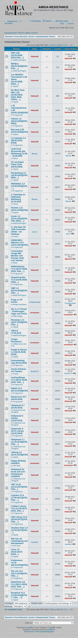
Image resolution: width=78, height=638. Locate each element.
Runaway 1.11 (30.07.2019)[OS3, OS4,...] (19, 322)
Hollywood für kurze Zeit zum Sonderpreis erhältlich (18, 473)
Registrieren (11, 21)
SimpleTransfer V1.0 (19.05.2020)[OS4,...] (19, 279)
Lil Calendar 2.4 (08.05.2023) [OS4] (18, 140)
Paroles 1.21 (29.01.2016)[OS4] (19, 209)
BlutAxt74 (35, 371)
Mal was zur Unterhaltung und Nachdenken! (19, 541)
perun (34, 232)
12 (71, 45)
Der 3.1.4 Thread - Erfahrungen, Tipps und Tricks (19, 311)
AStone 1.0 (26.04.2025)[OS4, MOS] (19, 121)
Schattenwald (34, 302)
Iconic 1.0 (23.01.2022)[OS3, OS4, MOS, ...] (19, 218)
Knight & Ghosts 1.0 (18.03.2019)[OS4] (19, 352)
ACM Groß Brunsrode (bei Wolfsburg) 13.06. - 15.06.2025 (19, 152)
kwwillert (34, 542)
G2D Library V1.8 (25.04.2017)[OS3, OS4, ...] (19, 519)
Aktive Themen (32, 33)
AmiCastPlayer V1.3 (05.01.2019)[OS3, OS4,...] (19, 379)
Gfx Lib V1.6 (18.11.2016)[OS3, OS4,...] (19, 573)
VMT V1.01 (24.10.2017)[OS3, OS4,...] (19, 486)
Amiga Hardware (20, 304)
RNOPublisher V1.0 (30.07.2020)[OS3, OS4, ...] (19, 268)
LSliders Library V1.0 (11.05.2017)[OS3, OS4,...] (19, 508)
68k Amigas (18, 316)
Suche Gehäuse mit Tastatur (18, 370)
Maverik (34, 257)
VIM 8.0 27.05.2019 (16, 332)
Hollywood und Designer (18, 411)
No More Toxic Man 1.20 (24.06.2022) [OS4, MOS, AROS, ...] (18, 95)
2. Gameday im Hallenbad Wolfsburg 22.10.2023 (18, 198)
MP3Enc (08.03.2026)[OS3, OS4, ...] (19, 66)
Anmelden (12, 22)
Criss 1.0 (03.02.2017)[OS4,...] (16, 551)
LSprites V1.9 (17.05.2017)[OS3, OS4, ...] (19, 497)
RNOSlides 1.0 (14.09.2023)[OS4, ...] (19, 186)
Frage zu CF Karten (17, 301)
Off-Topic (17, 466)
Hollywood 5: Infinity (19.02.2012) (17, 418)
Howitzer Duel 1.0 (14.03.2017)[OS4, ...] (19, 530)
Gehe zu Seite (55, 45)
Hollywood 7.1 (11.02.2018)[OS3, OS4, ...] (19, 441)
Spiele (15, 86)
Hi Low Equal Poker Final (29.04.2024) (17, 164)
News (15, 158)
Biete (15, 263)
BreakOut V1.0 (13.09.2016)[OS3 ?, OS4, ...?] (19, 595)
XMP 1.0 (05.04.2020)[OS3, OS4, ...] (19, 290)
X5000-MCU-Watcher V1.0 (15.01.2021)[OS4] (19, 242)
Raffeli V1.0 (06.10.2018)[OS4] (19, 389)
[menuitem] (35, 21)
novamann (34, 313)
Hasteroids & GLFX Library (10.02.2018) (17, 431)
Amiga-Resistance (16, 340)
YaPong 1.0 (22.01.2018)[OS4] (19, 453)
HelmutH (34, 56)
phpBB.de (51, 630)
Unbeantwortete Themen (14, 33)
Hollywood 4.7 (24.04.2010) (18, 406)
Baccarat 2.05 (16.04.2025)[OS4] (19, 130)
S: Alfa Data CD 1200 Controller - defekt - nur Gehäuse (19, 230)
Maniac (35, 154)
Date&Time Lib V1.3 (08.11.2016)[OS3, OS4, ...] (19, 584)
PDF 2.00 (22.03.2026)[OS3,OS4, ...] (17, 55)
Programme (18, 115)
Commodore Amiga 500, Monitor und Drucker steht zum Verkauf (17, 256)
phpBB (29, 628)
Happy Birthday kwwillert (18, 462)
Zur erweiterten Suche (13, 610)
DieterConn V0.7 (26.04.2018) (19, 398)
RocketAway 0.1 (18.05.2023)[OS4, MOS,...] (19, 175)
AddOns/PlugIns (19, 60)
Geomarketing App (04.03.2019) (19, 361)
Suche (70, 23)
